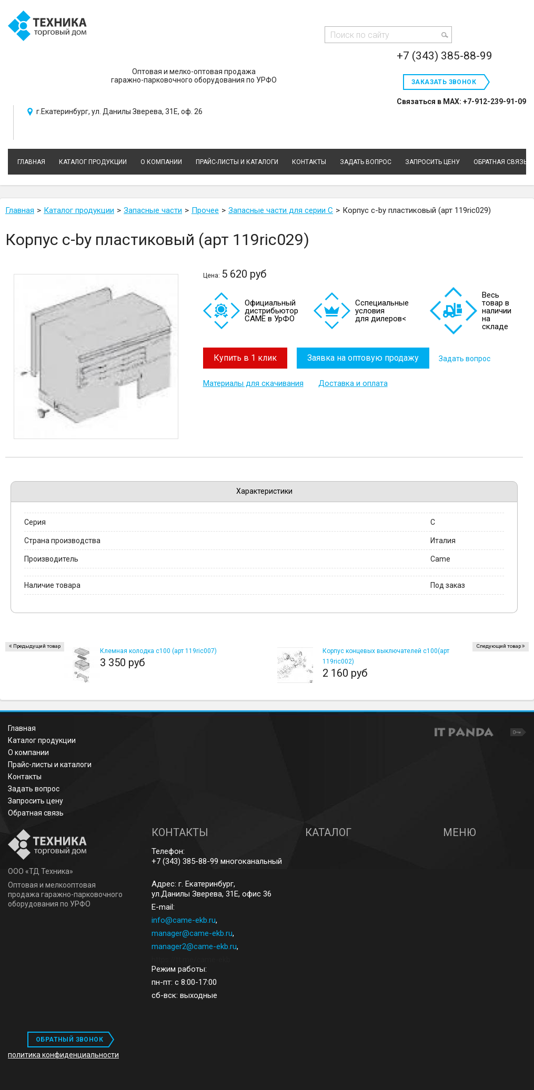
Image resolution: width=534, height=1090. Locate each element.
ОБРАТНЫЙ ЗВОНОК (69, 1039)
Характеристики (264, 491)
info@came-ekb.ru (184, 920)
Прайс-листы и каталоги (50, 764)
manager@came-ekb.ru (192, 933)
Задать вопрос (466, 358)
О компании (28, 752)
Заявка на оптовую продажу (364, 358)
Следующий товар (498, 646)
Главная (22, 728)
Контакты (25, 776)
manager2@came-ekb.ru (194, 946)
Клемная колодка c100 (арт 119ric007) (158, 651)
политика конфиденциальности (63, 1055)
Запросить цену (35, 801)
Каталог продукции (42, 740)
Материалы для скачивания (253, 383)
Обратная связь (36, 813)
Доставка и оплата (353, 383)
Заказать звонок (443, 82)
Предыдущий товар (37, 646)
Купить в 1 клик (245, 358)
